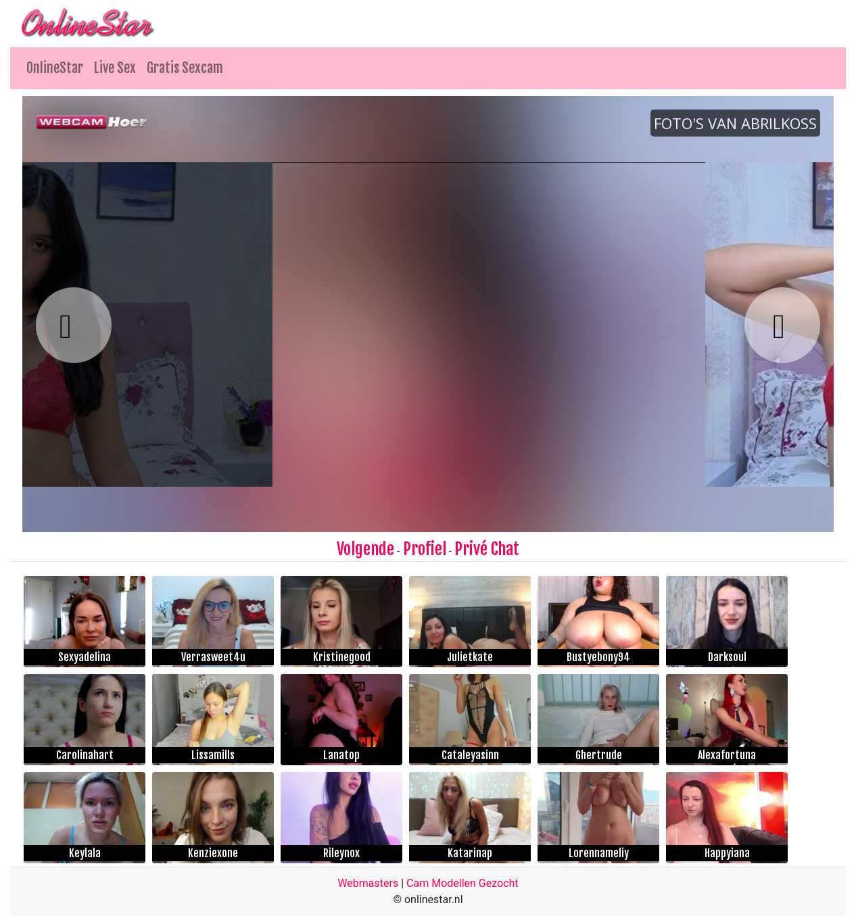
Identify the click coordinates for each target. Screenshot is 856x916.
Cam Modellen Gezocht (462, 883)
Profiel (424, 549)
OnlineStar (54, 67)
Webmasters (367, 883)
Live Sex (115, 67)
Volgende (365, 549)
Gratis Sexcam (185, 67)
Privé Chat (486, 549)
